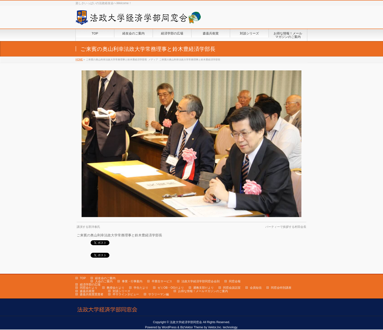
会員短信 (256, 288)
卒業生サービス (162, 281)
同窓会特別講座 (281, 288)
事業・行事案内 (132, 281)
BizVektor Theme (191, 327)
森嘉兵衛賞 (87, 291)
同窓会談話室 (232, 288)
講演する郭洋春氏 (88, 227)
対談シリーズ (121, 291)
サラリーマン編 (158, 294)
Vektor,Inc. (215, 327)
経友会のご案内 (105, 278)
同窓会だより (88, 288)
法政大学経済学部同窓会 (186, 322)
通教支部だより (203, 288)
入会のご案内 (104, 281)
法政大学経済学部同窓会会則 (200, 281)
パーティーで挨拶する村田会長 (285, 227)
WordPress (169, 327)
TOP (83, 278)
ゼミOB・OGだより (171, 288)
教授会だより (115, 288)
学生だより (141, 288)
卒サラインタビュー (126, 294)
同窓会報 (235, 281)
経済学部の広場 (90, 284)
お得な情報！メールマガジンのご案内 (203, 291)
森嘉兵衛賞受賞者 (91, 294)
